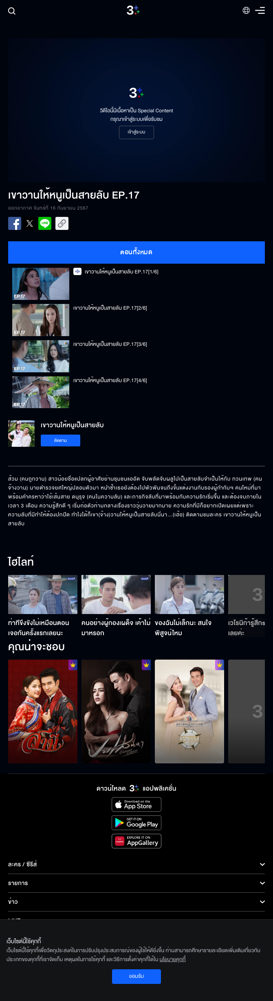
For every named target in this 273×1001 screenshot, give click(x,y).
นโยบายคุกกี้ (173, 959)
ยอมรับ (136, 976)
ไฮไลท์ (21, 563)
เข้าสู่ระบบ (136, 132)
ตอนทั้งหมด (136, 252)
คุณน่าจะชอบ (36, 647)
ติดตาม (60, 440)
